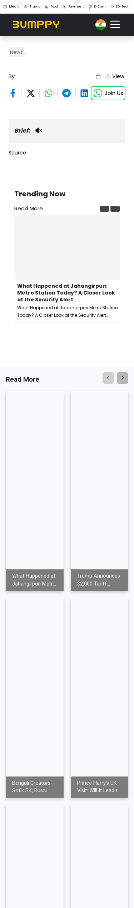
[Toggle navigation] (115, 24)
